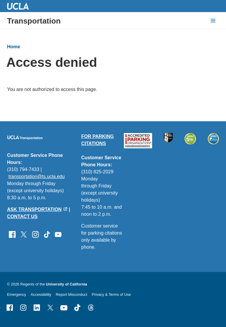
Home (13, 46)
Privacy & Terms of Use (111, 294)
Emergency (16, 294)
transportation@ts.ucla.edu (36, 176)
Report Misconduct (71, 294)
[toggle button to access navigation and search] (213, 20)
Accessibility (41, 294)
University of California (66, 284)
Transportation (34, 21)
